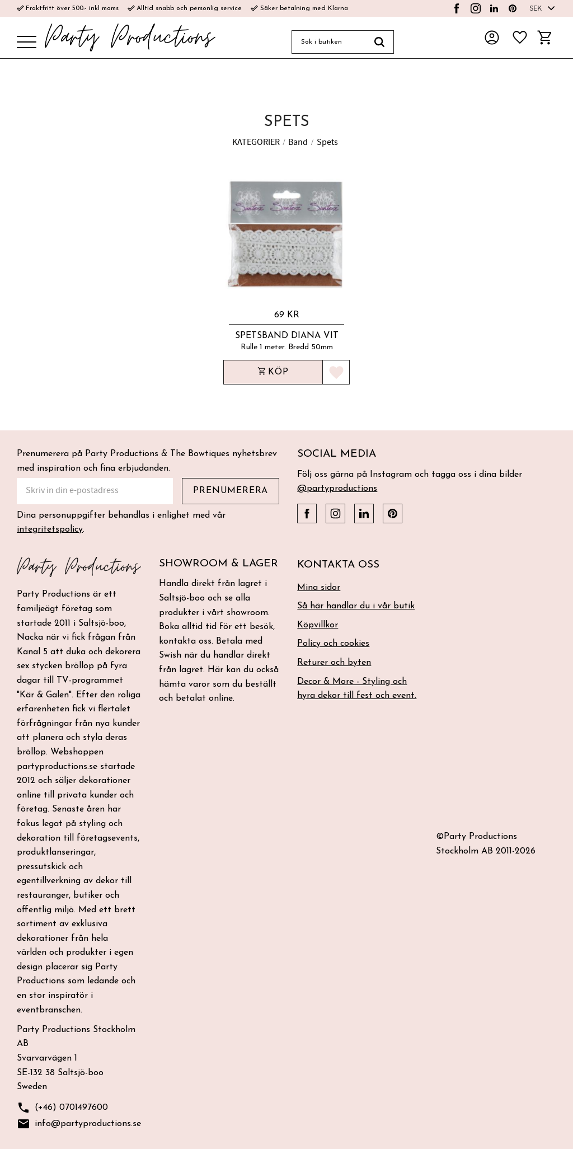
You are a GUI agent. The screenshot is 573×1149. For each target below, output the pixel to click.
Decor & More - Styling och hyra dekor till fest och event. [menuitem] (356, 689)
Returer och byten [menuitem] (334, 662)
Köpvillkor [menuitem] (317, 625)
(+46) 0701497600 (62, 1108)
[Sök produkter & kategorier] (328, 42)
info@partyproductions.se (79, 1124)
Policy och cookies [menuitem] (333, 643)
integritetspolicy (50, 529)
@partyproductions (337, 488)
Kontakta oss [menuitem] (338, 565)
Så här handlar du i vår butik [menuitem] (356, 606)
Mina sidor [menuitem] (318, 587)
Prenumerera (230, 490)
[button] (26, 43)
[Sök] (379, 42)
